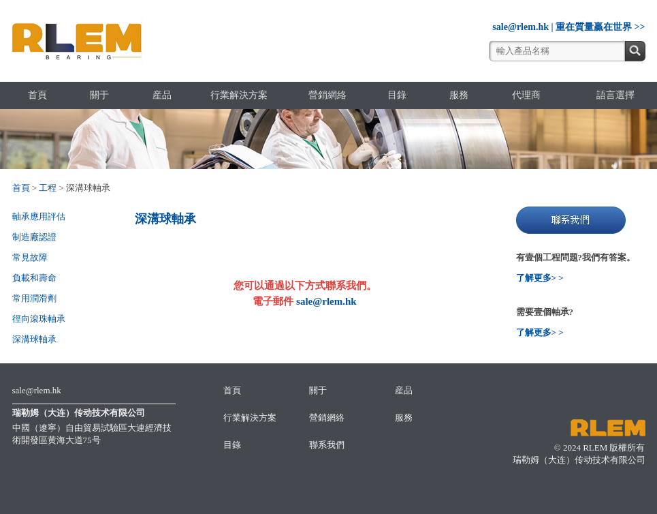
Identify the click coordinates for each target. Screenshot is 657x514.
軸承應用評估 (38, 216)
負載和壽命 (34, 278)
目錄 (397, 95)
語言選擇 (615, 95)
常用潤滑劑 (34, 298)
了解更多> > (540, 278)
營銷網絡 (327, 95)
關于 (99, 95)
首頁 (37, 95)
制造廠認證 (34, 237)
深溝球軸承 (34, 339)
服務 (459, 95)
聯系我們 (326, 445)
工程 (48, 188)
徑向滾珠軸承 (38, 319)
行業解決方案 (239, 95)
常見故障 (30, 257)
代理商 (526, 95)
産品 (162, 95)
